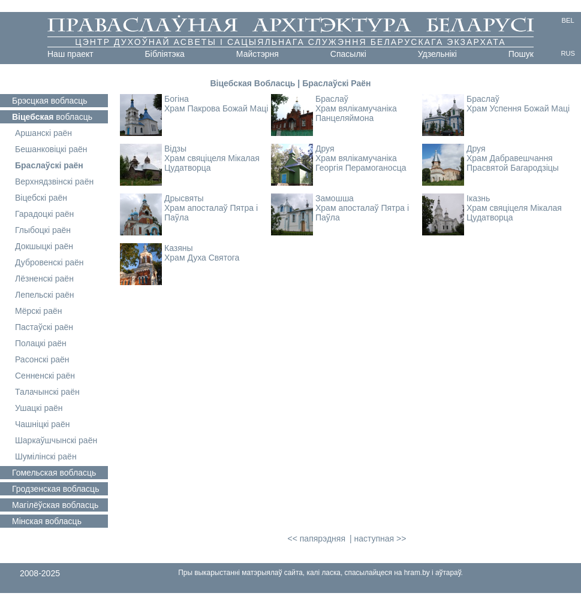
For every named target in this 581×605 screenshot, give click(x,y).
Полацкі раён (41, 343)
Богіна (176, 99)
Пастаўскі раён (44, 327)
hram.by (417, 572)
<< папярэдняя (316, 538)
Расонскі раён (42, 359)
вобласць (50, 100)
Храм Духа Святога (201, 257)
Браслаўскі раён (49, 165)
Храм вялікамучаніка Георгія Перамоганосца (360, 163)
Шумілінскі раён (46, 456)
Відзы (175, 148)
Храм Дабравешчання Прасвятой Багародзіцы (512, 163)
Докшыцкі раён (44, 246)
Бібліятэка (165, 54)
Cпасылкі (348, 54)
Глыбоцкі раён (43, 230)
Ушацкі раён (39, 408)
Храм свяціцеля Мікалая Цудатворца (212, 163)
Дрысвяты (184, 198)
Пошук (521, 54)
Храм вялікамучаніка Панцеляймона (356, 113)
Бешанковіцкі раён (51, 149)
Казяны (178, 248)
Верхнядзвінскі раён (54, 181)
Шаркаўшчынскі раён (56, 440)
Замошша (334, 198)
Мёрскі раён (38, 311)
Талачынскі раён (47, 392)
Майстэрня (257, 54)
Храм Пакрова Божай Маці (216, 108)
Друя (325, 148)
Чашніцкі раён (42, 424)
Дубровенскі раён (49, 262)
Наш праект (70, 54)
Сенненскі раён (45, 375)
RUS (568, 53)
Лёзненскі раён (44, 278)
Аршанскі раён (43, 133)
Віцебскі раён (41, 197)
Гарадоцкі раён (44, 214)
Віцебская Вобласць (252, 83)
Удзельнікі (437, 54)
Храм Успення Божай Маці (518, 108)
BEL (568, 20)
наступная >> (380, 538)
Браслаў (331, 99)
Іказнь (478, 198)
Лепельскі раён (44, 295)
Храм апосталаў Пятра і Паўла (211, 212)
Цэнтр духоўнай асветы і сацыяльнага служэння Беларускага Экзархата (290, 42)
